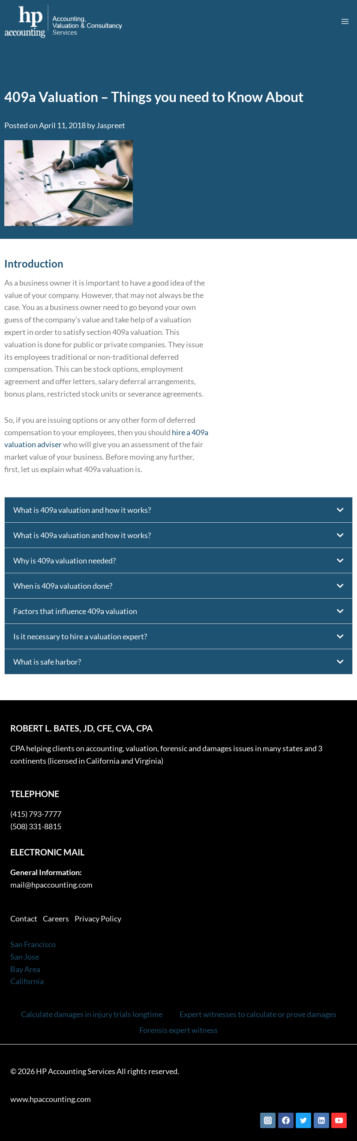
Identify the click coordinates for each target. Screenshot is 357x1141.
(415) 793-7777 (35, 814)
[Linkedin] (321, 1120)
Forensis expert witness (178, 1030)
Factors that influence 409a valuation (75, 611)
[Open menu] (345, 21)
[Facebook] (286, 1120)
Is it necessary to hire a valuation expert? (80, 636)
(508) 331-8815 (35, 826)
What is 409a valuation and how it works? (82, 510)
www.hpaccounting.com (50, 1099)
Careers (56, 918)
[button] (178, 509)
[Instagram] (268, 1120)
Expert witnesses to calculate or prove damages (258, 1014)
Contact (23, 918)
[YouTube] (339, 1120)
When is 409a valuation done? (62, 585)
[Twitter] (303, 1120)
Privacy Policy (98, 918)
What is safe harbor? (47, 661)
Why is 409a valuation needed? (64, 560)
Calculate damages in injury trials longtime (91, 1014)
